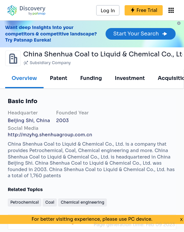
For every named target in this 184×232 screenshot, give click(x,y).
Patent (58, 78)
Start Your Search (140, 33)
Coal (49, 202)
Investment (130, 78)
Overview (24, 78)
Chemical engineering (82, 202)
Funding (91, 78)
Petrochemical (24, 202)
